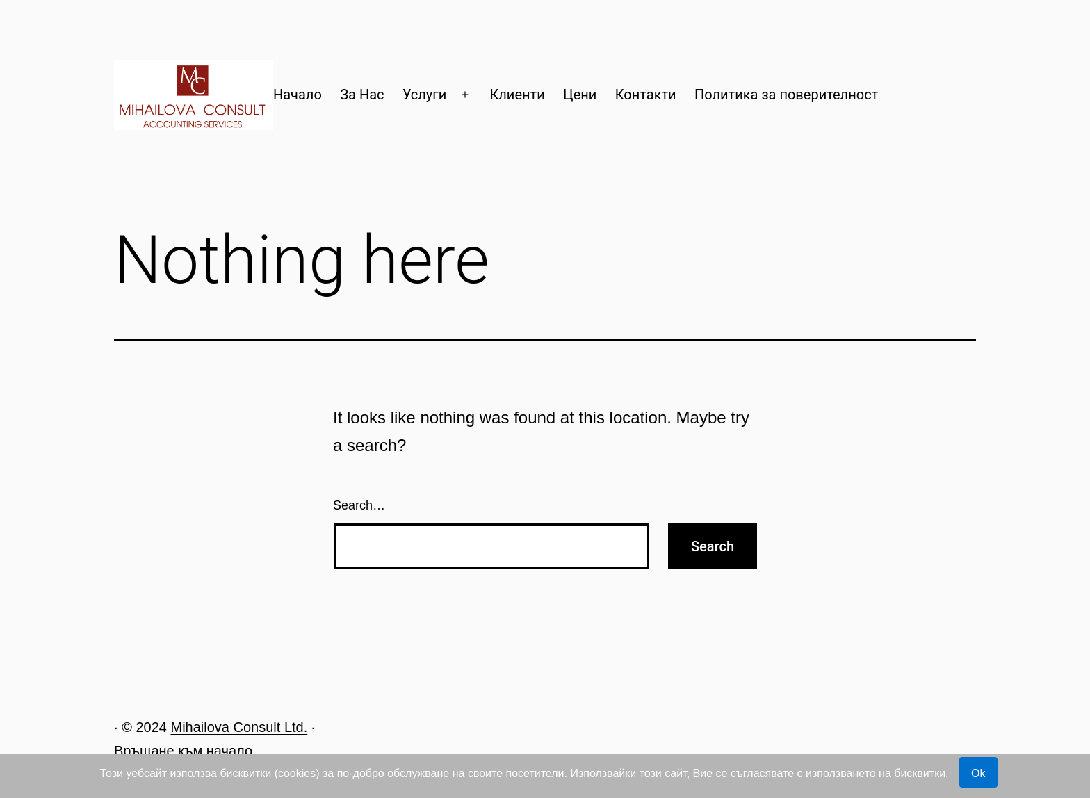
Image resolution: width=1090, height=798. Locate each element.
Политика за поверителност (786, 94)
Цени (579, 94)
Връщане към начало (183, 750)
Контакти (645, 94)
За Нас (362, 94)
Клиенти (516, 94)
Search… (359, 505)
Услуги (424, 94)
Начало (297, 94)
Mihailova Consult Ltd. (238, 727)
